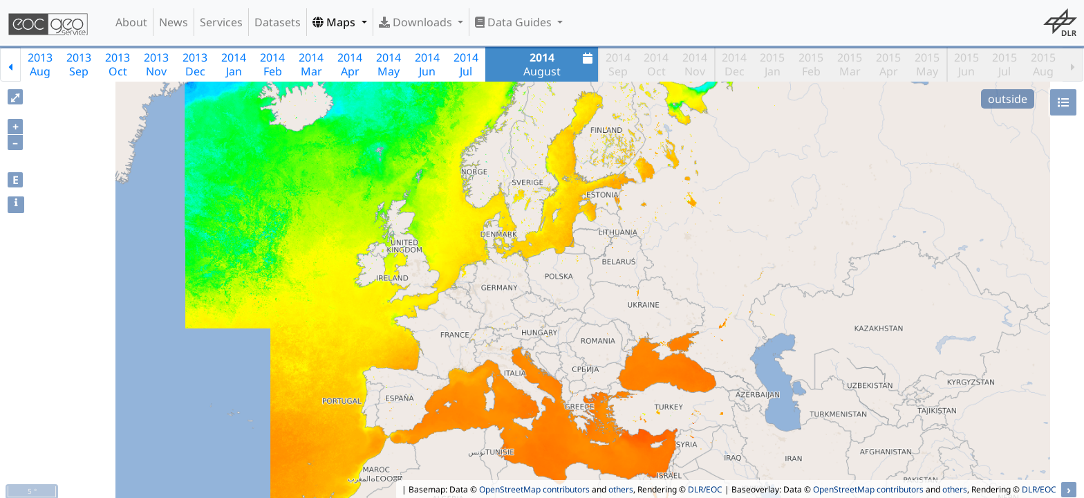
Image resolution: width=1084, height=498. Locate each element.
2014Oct (656, 64)
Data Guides (514, 22)
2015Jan (772, 64)
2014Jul (466, 64)
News (173, 22)
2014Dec (734, 64)
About (131, 22)
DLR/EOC (705, 489)
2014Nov (694, 64)
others (620, 489)
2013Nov (156, 64)
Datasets (277, 22)
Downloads (417, 22)
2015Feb (810, 64)
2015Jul (1004, 64)
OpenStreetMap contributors (534, 489)
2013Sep (78, 64)
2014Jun (427, 64)
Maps (335, 22)
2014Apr (349, 64)
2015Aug (1043, 64)
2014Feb (272, 64)
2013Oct (117, 64)
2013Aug (40, 64)
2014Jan (233, 64)
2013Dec (195, 64)
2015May (927, 64)
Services (221, 22)
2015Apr (888, 64)
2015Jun (966, 64)
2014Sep (618, 64)
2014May (388, 64)
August (560, 64)
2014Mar (311, 64)
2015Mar (849, 64)
